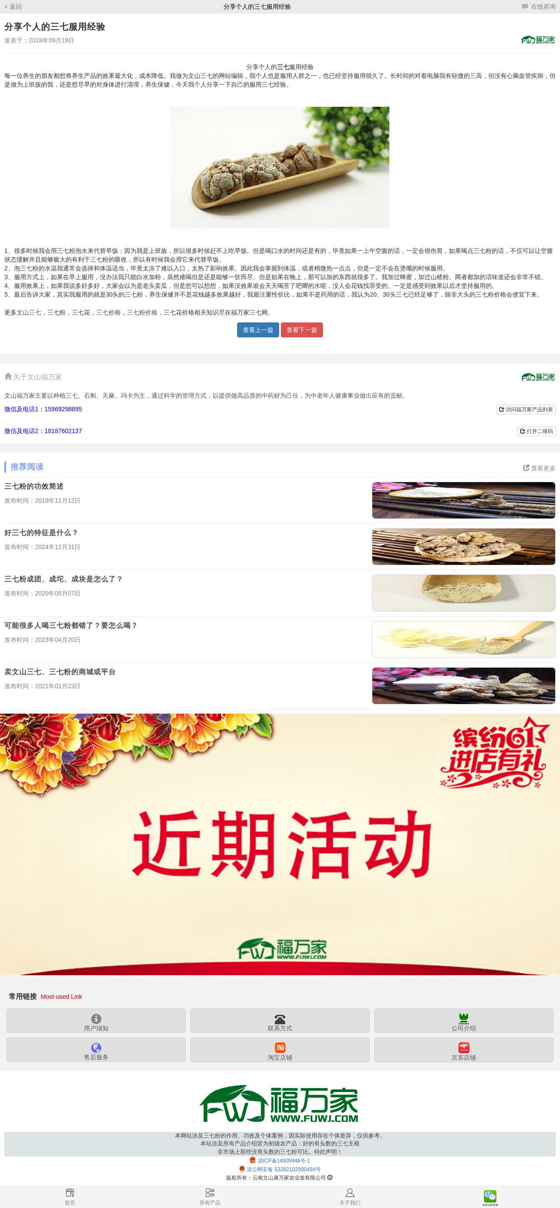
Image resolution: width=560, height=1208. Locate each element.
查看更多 (539, 468)
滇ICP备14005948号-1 (284, 1161)
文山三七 (29, 312)
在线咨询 (539, 6)
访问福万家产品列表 (526, 409)
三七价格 (108, 312)
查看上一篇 (258, 329)
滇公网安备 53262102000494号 (284, 1170)
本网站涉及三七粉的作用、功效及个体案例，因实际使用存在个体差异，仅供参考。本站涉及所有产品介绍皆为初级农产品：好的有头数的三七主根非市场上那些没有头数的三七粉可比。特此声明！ (280, 1143)
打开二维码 (536, 431)
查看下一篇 (302, 329)
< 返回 (13, 6)
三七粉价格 (142, 312)
